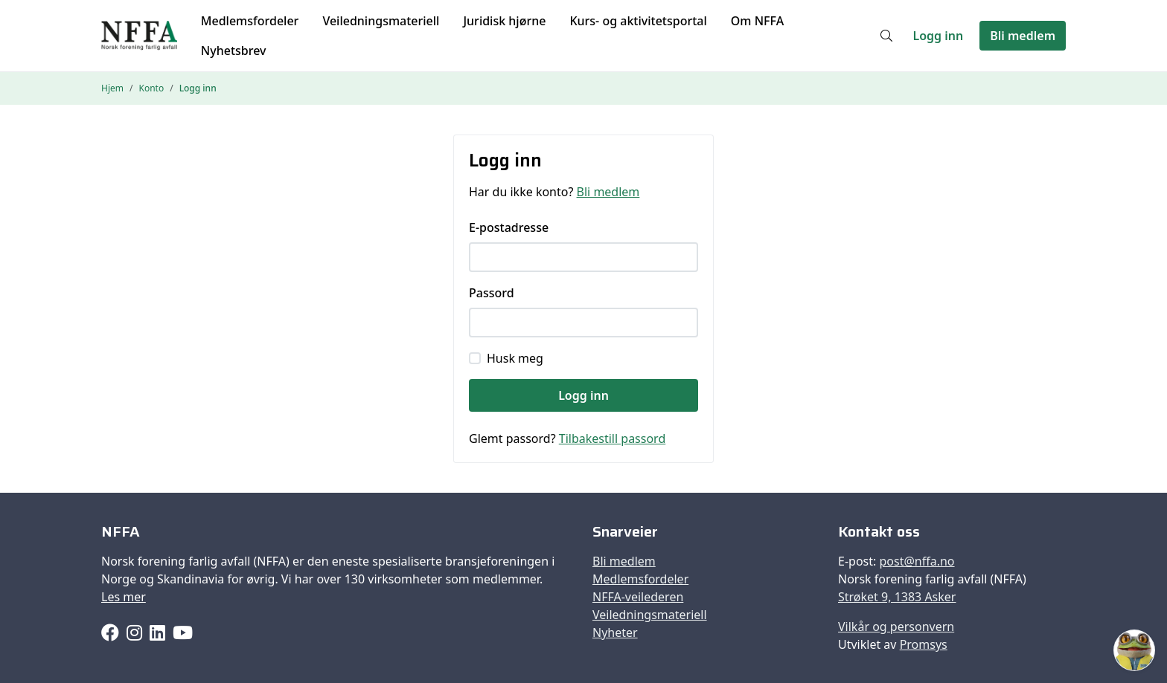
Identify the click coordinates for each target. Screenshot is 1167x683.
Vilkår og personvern (896, 626)
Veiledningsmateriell (380, 21)
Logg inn (938, 35)
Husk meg (515, 358)
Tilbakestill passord (612, 438)
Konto (151, 88)
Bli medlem (1022, 35)
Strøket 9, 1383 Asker (897, 597)
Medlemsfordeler (250, 21)
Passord (491, 293)
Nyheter (615, 632)
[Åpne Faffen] (1134, 650)
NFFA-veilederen (637, 597)
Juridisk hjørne (504, 21)
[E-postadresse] (583, 257)
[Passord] (583, 322)
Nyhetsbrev (233, 50)
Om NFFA (757, 21)
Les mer (123, 597)
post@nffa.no (916, 561)
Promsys (923, 644)
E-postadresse (509, 227)
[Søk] (886, 36)
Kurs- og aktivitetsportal (637, 21)
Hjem (112, 88)
